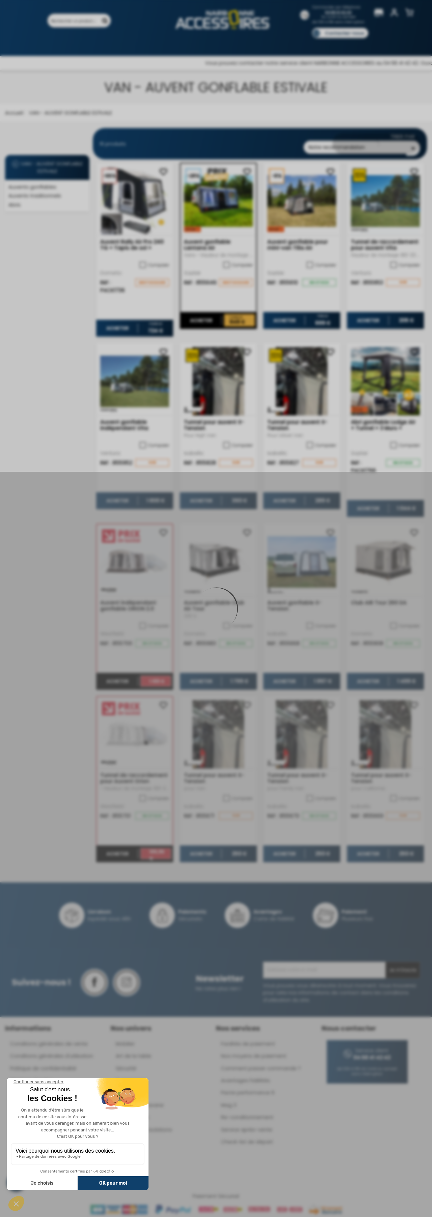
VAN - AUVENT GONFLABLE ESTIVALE (47, 167)
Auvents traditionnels (34, 195)
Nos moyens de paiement (253, 1050)
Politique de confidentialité (43, 1062)
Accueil (14, 112)
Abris (14, 204)
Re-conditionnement (247, 1111)
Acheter (117, 322)
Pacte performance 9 (247, 1087)
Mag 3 (228, 1099)
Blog (340, 42)
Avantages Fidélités (245, 1075)
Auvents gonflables (32, 186)
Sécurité (126, 1062)
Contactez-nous (344, 33)
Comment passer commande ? (261, 1062)
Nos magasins (192, 42)
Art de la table (133, 1050)
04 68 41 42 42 (338, 12)
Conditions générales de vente (49, 1037)
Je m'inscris (402, 964)
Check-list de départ (247, 1136)
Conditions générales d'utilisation (51, 1050)
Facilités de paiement (248, 1037)
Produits (46, 42)
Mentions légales (31, 1075)
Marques (229, 42)
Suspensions (131, 1075)
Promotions (81, 42)
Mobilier (125, 1037)
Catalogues (311, 42)
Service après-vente (246, 1123)
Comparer (154, 259)
